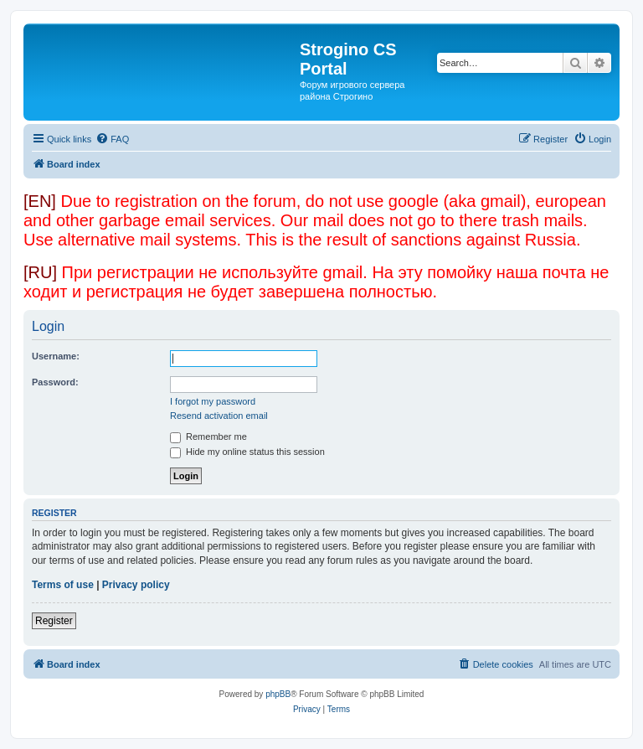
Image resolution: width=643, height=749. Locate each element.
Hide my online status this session (247, 452)
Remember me (208, 436)
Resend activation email (219, 416)
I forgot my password (212, 401)
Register (54, 621)
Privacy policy (136, 585)
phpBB (278, 694)
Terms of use (63, 585)
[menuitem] (112, 139)
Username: (56, 356)
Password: (55, 382)
